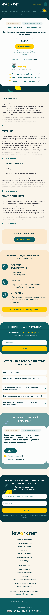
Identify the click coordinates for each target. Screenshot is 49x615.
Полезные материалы (24, 587)
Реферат (24, 550)
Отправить (24, 510)
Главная (4, 11)
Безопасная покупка (24, 573)
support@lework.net (24, 594)
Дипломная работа (25, 543)
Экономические (25, 11)
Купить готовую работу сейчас (24, 309)
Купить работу (24, 46)
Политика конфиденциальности (24, 583)
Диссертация (24, 561)
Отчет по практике (24, 554)
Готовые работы (13, 11)
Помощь (24, 576)
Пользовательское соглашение (24, 580)
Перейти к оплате (24, 239)
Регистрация (36, 4)
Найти (24, 349)
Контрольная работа (24, 557)
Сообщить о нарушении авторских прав (22, 69)
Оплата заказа (24, 569)
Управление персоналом (39, 11)
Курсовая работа (24, 547)
